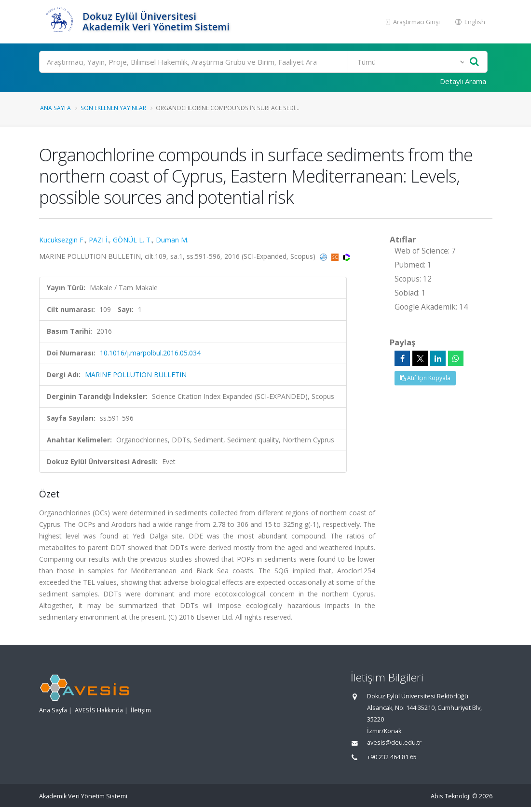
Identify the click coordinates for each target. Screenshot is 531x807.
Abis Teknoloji (451, 796)
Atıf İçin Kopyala (425, 378)
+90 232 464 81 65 (392, 757)
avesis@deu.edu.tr (394, 742)
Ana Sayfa (55, 108)
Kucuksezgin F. (62, 239)
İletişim (141, 710)
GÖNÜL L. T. (132, 239)
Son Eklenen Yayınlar (113, 108)
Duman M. (172, 239)
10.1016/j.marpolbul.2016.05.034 (150, 352)
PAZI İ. (99, 239)
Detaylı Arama (463, 81)
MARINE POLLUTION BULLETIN (136, 374)
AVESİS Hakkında (99, 710)
